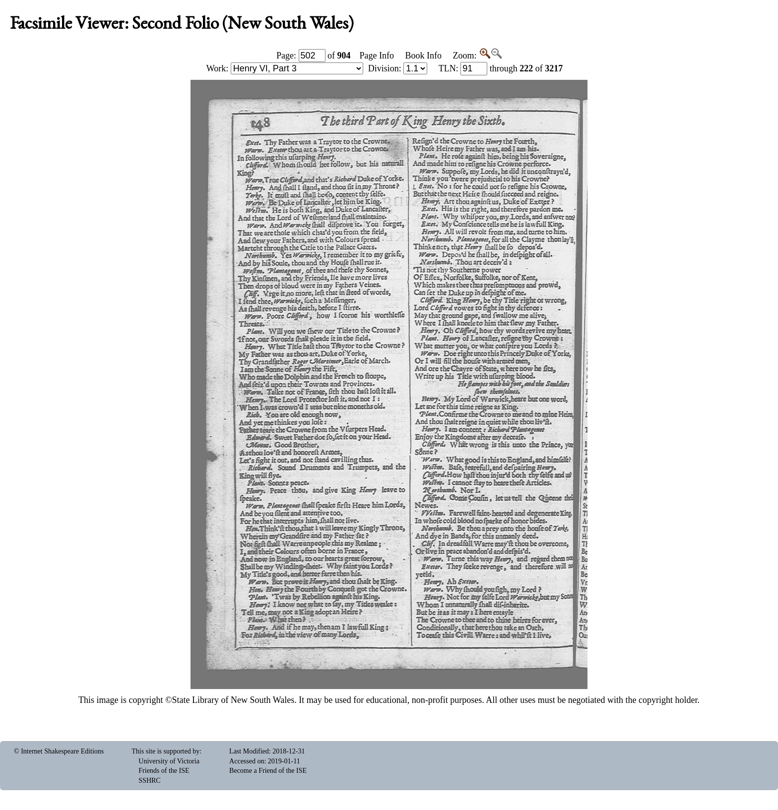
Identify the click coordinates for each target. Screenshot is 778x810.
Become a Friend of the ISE (268, 770)
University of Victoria (168, 761)
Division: (398, 68)
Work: (284, 68)
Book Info (423, 55)
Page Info (377, 55)
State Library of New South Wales (233, 700)
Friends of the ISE (163, 770)
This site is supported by (165, 751)
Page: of (313, 55)
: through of (501, 68)
